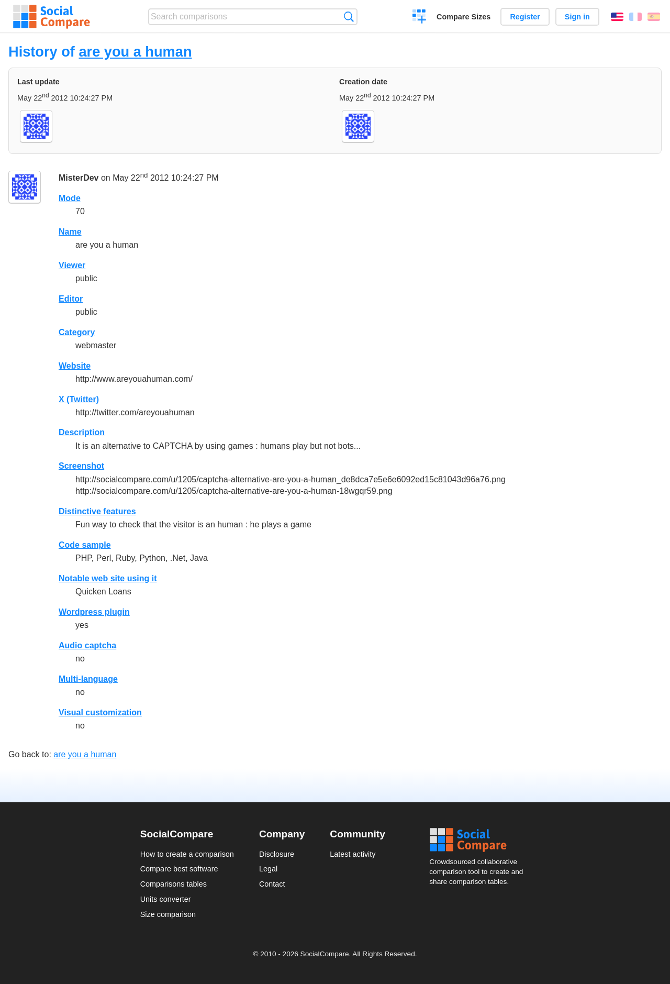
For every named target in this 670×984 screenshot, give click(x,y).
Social (479, 840)
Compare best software (179, 869)
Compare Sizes (463, 17)
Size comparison (168, 914)
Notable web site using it (108, 578)
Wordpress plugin (94, 611)
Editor (71, 298)
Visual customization (100, 712)
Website (75, 365)
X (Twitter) (79, 399)
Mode (70, 198)
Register (525, 17)
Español (653, 17)
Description (82, 432)
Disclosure (276, 854)
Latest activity (352, 854)
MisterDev (78, 177)
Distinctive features (97, 511)
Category (77, 332)
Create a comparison (419, 18)
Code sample (85, 544)
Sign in (577, 17)
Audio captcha (87, 645)
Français (635, 17)
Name (70, 231)
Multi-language (88, 679)
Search (349, 16)
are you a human (135, 51)
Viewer (72, 265)
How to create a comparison (187, 854)
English (617, 17)
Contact (272, 884)
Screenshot (81, 465)
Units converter (165, 899)
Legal (268, 869)
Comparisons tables (173, 884)
